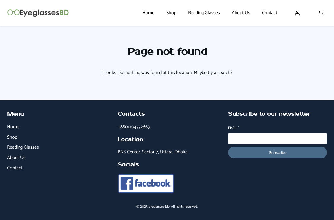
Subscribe (277, 152)
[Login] (297, 13)
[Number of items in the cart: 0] (321, 13)
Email (233, 128)
